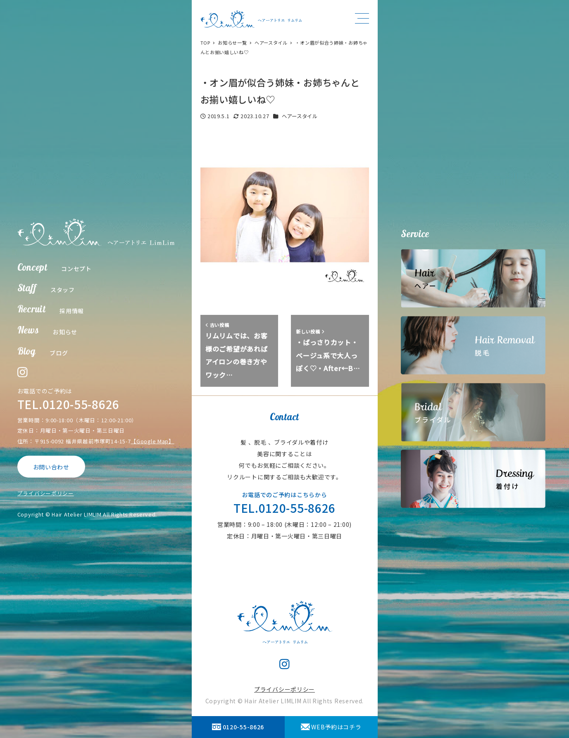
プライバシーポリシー (45, 493)
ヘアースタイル (300, 116)
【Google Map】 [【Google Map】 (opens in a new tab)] (152, 441)
